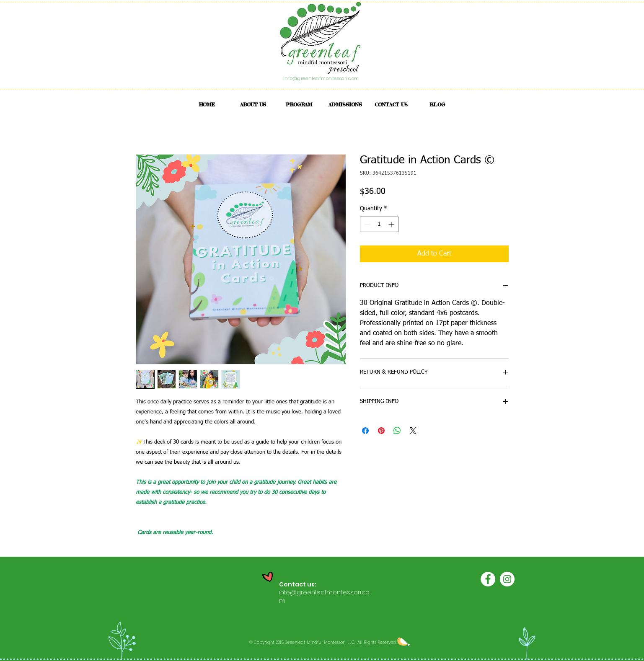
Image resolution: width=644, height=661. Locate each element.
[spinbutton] (379, 224)
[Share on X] (413, 431)
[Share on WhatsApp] (397, 431)
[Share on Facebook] (365, 431)
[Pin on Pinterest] (381, 431)
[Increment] (392, 224)
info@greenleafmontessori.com (321, 78)
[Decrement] (366, 224)
